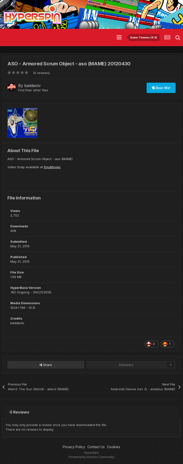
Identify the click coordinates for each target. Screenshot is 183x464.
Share (46, 364)
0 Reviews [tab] (19, 412)
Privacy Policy (74, 447)
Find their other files (33, 90)
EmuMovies (52, 167)
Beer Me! (161, 88)
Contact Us (96, 447)
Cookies (113, 447)
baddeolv (32, 85)
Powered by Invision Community (91, 457)
